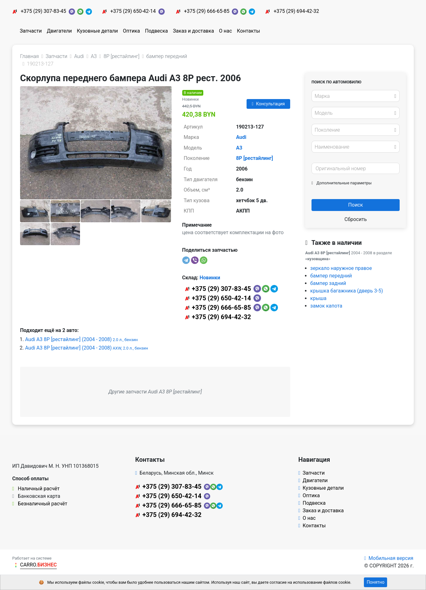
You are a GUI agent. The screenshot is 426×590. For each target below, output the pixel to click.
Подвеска (156, 31)
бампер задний (328, 283)
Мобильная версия (388, 558)
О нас (225, 31)
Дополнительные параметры (342, 183)
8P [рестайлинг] (254, 158)
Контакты (248, 31)
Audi (241, 137)
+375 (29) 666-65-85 (206, 11)
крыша (318, 298)
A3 (239, 148)
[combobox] (355, 96)
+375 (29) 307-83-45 (43, 11)
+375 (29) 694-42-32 (296, 11)
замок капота (326, 306)
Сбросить (355, 219)
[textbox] (354, 96)
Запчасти (31, 31)
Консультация (268, 103)
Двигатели (59, 31)
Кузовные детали (97, 31)
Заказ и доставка (193, 31)
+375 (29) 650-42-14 (133, 11)
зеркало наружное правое (341, 268)
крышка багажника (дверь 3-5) (346, 291)
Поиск (355, 205)
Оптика (131, 31)
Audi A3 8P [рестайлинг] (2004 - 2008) (81, 339)
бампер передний (331, 276)
